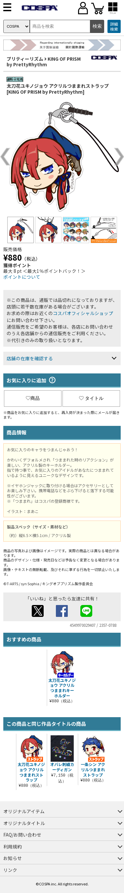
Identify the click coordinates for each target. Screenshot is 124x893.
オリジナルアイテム (24, 811)
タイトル (91, 398)
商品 (33, 398)
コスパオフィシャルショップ (83, 313)
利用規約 (12, 846)
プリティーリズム (25, 58)
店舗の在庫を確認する (30, 358)
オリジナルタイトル (24, 823)
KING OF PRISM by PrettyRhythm (44, 61)
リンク (10, 870)
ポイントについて (21, 276)
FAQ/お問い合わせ (22, 834)
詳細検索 (114, 26)
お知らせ (12, 858)
